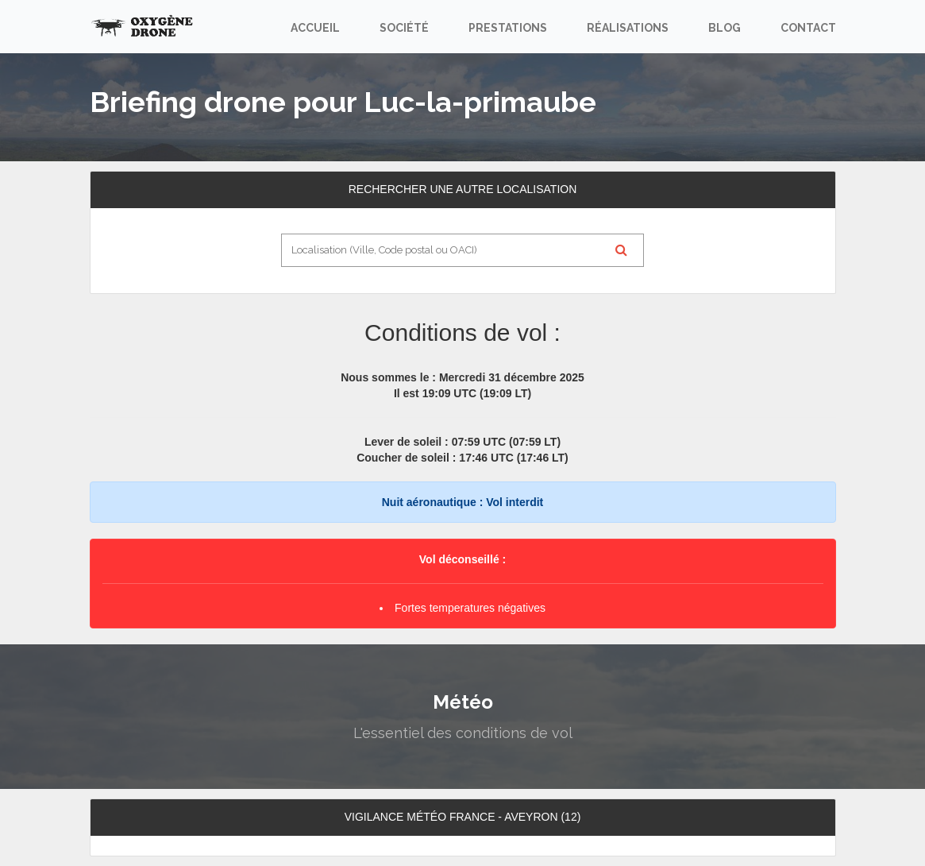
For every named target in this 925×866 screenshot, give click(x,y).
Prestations (507, 27)
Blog (724, 27)
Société (404, 27)
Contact (808, 27)
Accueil (315, 27)
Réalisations (628, 27)
